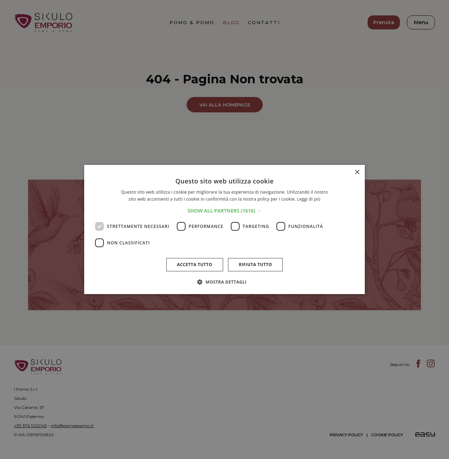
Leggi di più (309, 199)
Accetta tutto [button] (194, 264)
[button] (225, 211)
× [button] (357, 172)
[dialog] (224, 229)
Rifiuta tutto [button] (255, 264)
